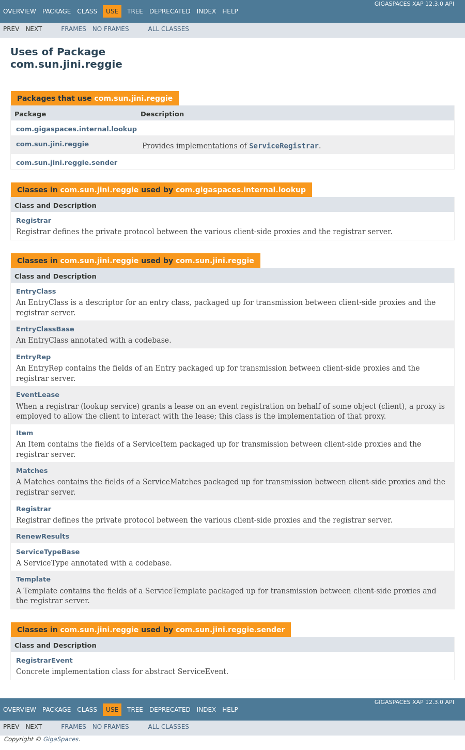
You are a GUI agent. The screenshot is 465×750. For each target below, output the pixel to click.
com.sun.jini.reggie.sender (66, 162)
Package (56, 11)
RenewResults (42, 536)
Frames (73, 29)
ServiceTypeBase (48, 552)
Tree (135, 11)
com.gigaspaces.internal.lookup (76, 129)
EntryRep (33, 357)
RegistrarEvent (44, 660)
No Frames (110, 29)
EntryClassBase (45, 329)
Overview (19, 11)
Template (33, 579)
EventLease (37, 395)
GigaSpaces (60, 739)
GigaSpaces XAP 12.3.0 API (414, 4)
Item (24, 433)
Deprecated (170, 11)
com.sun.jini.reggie (133, 98)
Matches (32, 471)
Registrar (33, 220)
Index (206, 11)
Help (230, 11)
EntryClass (36, 291)
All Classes (168, 29)
